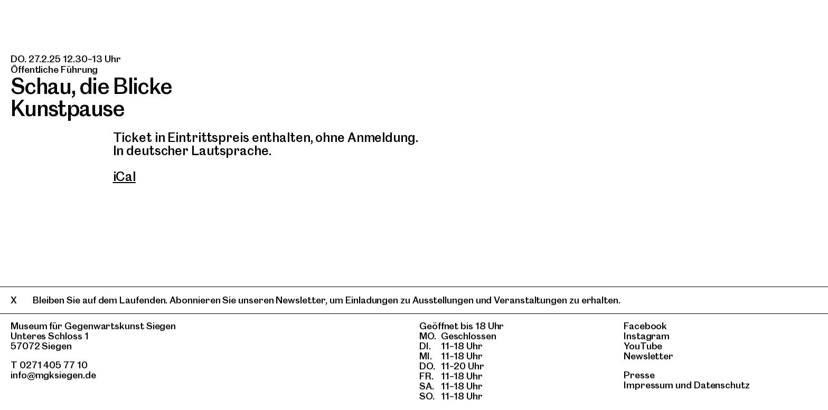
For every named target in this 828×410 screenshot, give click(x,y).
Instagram (647, 335)
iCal (124, 176)
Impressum (648, 384)
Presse (639, 374)
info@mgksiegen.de (53, 374)
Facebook (645, 325)
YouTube (643, 345)
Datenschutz (722, 384)
